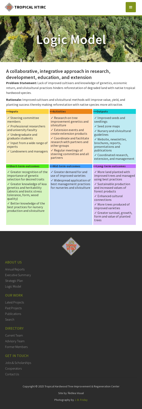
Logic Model (13, 286)
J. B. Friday (81, 400)
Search (9, 319)
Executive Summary (18, 275)
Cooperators (13, 368)
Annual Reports (15, 269)
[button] (131, 7)
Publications (13, 314)
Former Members (16, 347)
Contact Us (12, 374)
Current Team (14, 335)
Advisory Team (15, 341)
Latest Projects (14, 302)
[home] (25, 7)
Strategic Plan (14, 281)
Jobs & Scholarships (18, 363)
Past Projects (13, 308)
